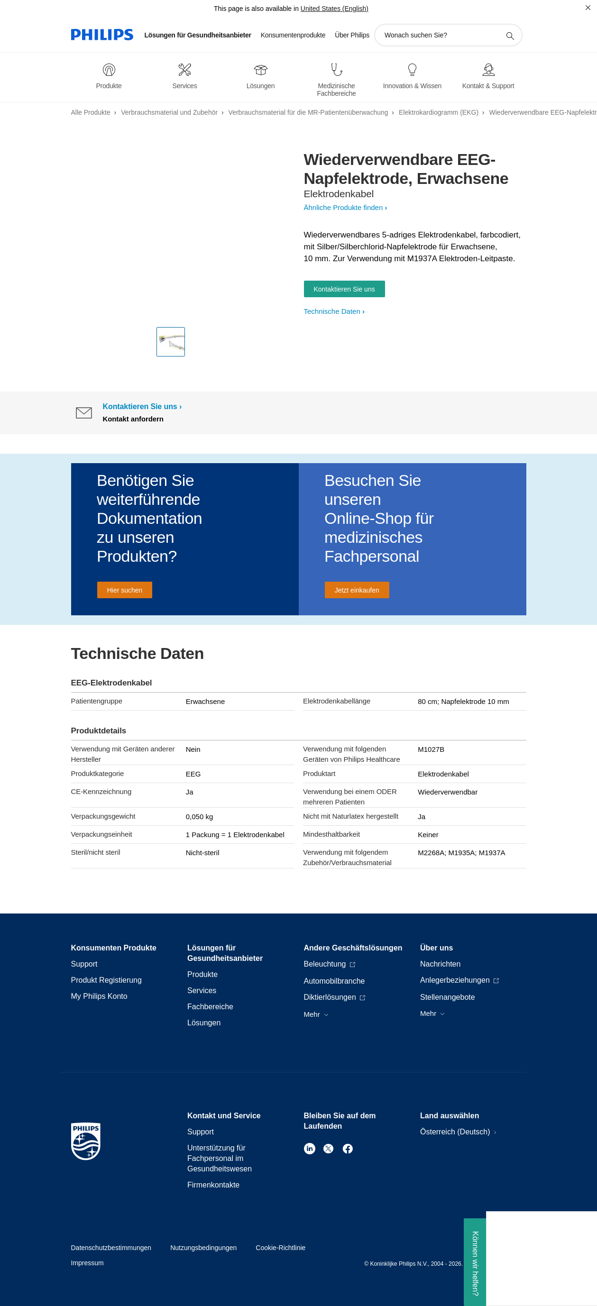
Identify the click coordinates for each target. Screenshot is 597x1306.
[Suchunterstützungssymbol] (509, 35)
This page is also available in (256, 8)
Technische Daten (332, 311)
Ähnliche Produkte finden (343, 207)
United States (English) (334, 8)
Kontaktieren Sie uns (344, 289)
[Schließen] (588, 7)
